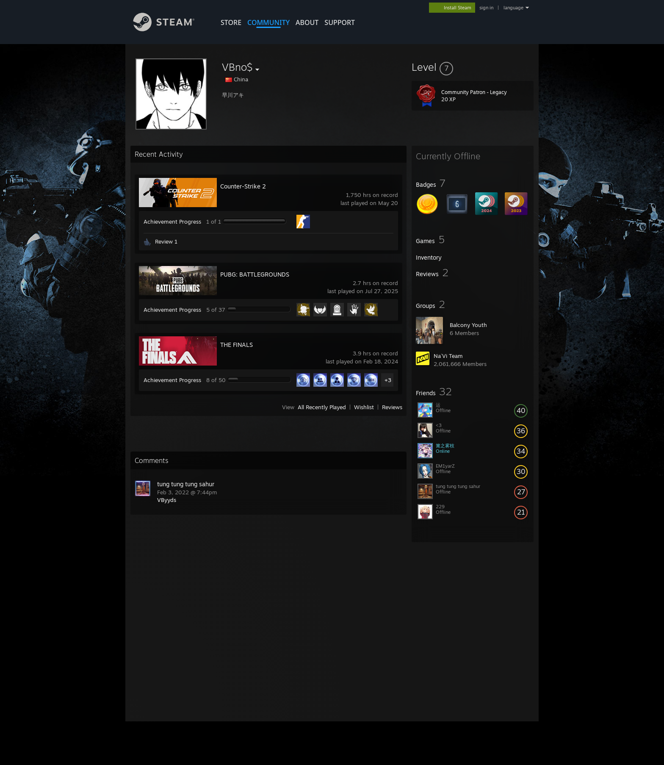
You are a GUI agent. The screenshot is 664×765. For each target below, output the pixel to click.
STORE (231, 22)
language (513, 8)
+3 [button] (388, 380)
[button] (473, 66)
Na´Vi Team (448, 355)
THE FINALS (236, 344)
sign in (486, 8)
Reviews (392, 407)
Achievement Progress (172, 221)
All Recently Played (322, 407)
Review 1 (166, 241)
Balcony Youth (468, 325)
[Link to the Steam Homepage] (170, 29)
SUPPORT (339, 22)
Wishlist (364, 407)
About (307, 22)
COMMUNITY (268, 22)
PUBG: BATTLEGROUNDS (254, 274)
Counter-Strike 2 (243, 186)
